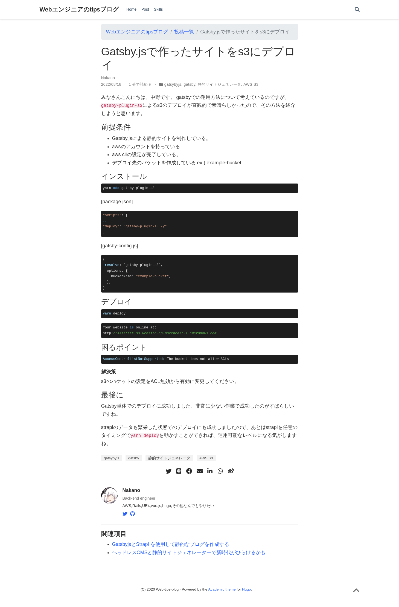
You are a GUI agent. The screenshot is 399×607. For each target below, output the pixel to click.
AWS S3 (250, 84)
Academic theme (222, 589)
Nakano (108, 78)
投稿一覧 (184, 32)
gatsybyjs (172, 84)
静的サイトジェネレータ (219, 84)
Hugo (246, 589)
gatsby (190, 84)
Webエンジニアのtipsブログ (79, 9)
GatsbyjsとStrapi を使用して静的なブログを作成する (170, 544)
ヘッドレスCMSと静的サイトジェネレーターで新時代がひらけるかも (189, 552)
